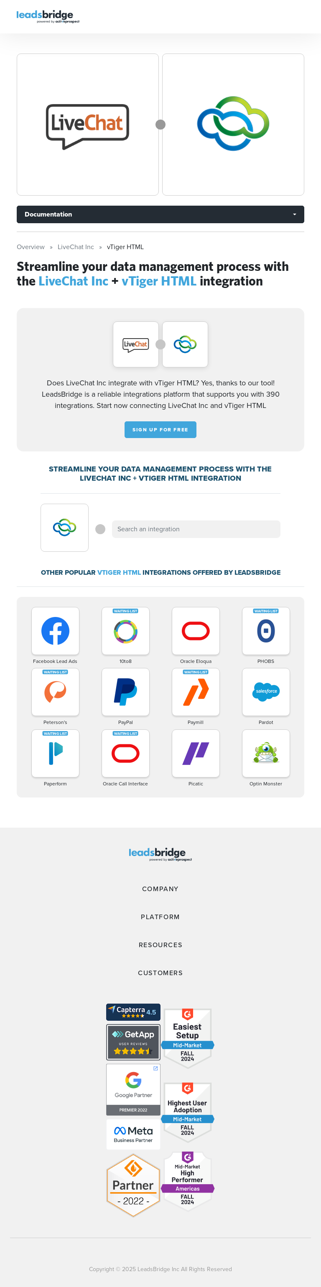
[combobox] (196, 529)
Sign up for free (160, 429)
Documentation (48, 214)
